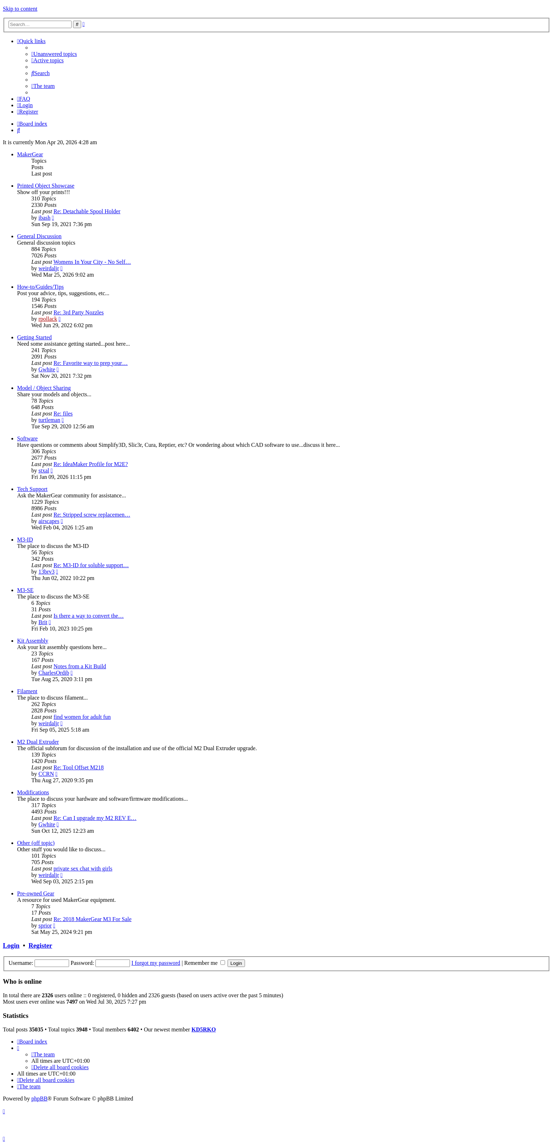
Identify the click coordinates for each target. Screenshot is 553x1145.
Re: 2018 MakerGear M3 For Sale (92, 919)
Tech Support (32, 489)
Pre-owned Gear (35, 893)
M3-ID (25, 540)
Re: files (63, 414)
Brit (42, 622)
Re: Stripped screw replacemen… (91, 515)
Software (27, 438)
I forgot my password (155, 963)
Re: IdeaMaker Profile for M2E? (90, 464)
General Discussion (39, 236)
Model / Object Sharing (44, 388)
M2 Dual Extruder (38, 742)
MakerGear (30, 154)
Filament (27, 691)
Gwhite (46, 369)
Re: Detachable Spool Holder (86, 211)
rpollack (47, 319)
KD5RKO (204, 1029)
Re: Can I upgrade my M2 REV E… (94, 818)
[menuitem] (54, 54)
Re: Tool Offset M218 (78, 767)
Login (11, 945)
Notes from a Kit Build (79, 666)
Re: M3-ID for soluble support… (91, 565)
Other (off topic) (35, 843)
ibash (44, 218)
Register (40, 945)
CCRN (46, 774)
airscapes (48, 521)
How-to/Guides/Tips (40, 287)
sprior (45, 925)
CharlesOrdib (53, 673)
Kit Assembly (32, 641)
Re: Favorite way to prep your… (90, 363)
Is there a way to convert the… (88, 616)
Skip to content (20, 9)
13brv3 (46, 572)
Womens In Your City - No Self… (92, 262)
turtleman (49, 420)
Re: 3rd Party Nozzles (78, 312)
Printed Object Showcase (45, 186)
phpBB (39, 1099)
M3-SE (25, 590)
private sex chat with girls (82, 869)
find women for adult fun (82, 717)
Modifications (33, 792)
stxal (43, 470)
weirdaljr (48, 268)
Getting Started (34, 337)
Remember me (204, 963)
